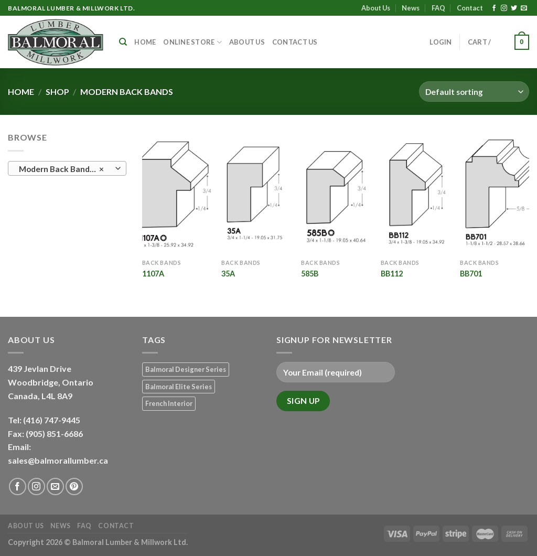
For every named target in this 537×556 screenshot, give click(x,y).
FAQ (438, 8)
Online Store (192, 42)
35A (228, 273)
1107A (153, 273)
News (411, 8)
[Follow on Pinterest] (74, 486)
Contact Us (295, 42)
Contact (470, 8)
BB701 (471, 273)
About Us (375, 8)
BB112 (392, 273)
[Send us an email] (524, 8)
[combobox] (67, 168)
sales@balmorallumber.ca (58, 460)
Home (145, 42)
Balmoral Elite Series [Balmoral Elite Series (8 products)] (178, 386)
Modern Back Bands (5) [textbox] (62, 169)
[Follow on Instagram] (504, 8)
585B (309, 273)
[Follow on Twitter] (514, 8)
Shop (57, 92)
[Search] (123, 42)
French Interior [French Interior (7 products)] (168, 403)
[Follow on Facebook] (494, 8)
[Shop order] (474, 91)
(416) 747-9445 (52, 420)
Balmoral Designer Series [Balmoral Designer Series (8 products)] (185, 369)
